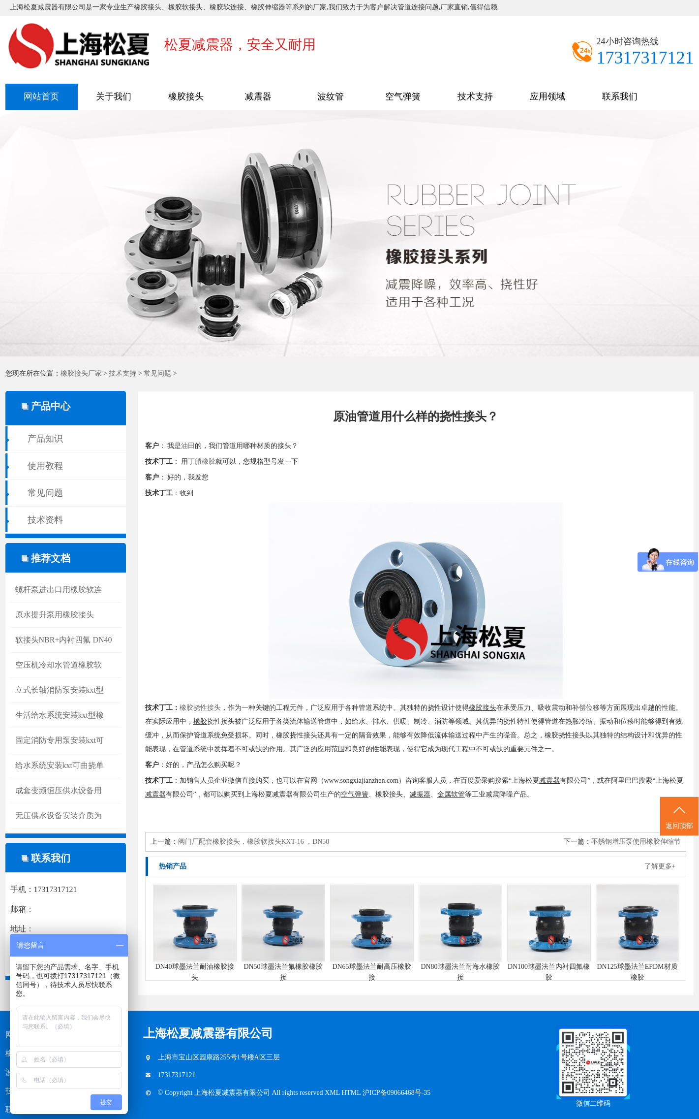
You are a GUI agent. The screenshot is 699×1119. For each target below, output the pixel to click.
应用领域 (547, 96)
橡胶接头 (186, 96)
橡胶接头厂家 (81, 373)
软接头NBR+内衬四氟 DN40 (63, 640)
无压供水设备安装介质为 (58, 815)
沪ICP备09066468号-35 (396, 1092)
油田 (188, 445)
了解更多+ (660, 866)
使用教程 (45, 466)
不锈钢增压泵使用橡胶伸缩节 (636, 841)
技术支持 (475, 96)
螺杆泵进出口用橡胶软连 (58, 589)
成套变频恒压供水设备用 (58, 790)
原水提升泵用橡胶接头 (54, 614)
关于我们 (113, 96)
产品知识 (45, 439)
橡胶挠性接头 (200, 707)
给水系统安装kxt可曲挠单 (59, 765)
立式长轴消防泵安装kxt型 (59, 690)
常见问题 (157, 373)
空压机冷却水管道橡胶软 (58, 665)
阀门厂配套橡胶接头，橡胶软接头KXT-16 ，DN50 (254, 841)
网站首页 (41, 96)
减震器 (258, 96)
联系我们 (620, 96)
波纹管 (330, 96)
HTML (352, 1092)
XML (333, 1092)
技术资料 (45, 520)
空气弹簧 (403, 96)
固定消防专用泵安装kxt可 (59, 740)
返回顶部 (679, 817)
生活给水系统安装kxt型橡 (59, 715)
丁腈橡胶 (201, 461)
